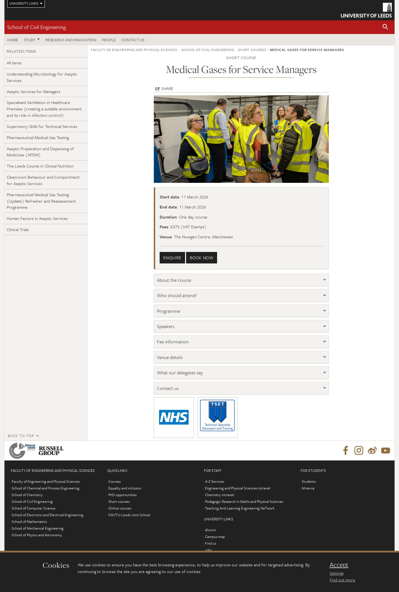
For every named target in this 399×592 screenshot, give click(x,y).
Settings (337, 573)
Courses (114, 481)
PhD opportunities (122, 495)
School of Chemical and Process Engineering (45, 488)
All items (14, 63)
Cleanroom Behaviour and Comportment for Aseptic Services (43, 180)
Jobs (208, 550)
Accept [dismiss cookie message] (339, 564)
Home (12, 40)
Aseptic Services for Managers (33, 91)
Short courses (252, 49)
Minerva (308, 488)
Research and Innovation (70, 40)
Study (29, 40)
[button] (385, 27)
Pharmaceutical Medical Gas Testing (38, 137)
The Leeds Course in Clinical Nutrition (40, 166)
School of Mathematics (29, 521)
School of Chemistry (27, 495)
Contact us (132, 40)
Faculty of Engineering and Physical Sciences (134, 49)
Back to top (21, 435)
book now (201, 257)
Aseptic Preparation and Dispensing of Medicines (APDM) (40, 151)
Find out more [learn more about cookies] (342, 580)
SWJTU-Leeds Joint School (129, 515)
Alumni (210, 530)
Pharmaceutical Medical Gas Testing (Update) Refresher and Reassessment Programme (41, 200)
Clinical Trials (18, 229)
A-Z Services (214, 481)
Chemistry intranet (219, 495)
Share (167, 88)
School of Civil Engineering (36, 27)
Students (309, 481)
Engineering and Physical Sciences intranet (238, 488)
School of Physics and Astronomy (37, 535)
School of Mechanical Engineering (38, 528)
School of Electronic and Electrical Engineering (47, 515)
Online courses (119, 508)
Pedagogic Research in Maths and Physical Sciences (244, 501)
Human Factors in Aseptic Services (37, 218)
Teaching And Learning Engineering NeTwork (239, 508)
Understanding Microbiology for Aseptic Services (42, 77)
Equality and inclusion (124, 488)
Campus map (215, 536)
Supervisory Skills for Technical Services (42, 126)
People (109, 40)
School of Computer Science (33, 508)
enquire (172, 257)
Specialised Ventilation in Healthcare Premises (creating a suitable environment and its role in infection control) (44, 108)
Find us (210, 543)
